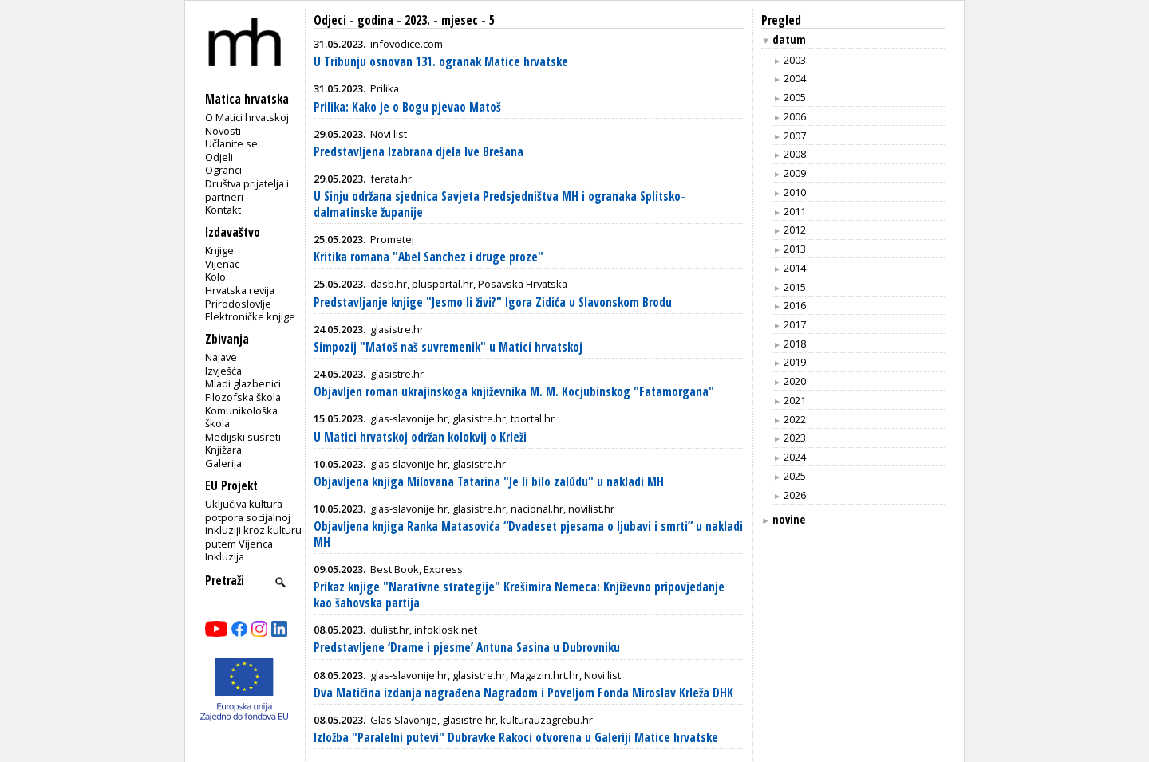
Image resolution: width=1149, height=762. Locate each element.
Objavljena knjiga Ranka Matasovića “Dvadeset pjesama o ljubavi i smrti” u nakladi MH (528, 534)
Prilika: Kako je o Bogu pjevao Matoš (407, 107)
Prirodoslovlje (238, 304)
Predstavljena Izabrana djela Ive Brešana (418, 151)
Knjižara (223, 449)
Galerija (223, 463)
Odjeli (219, 157)
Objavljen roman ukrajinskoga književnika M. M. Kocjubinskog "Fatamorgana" (514, 391)
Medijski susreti (243, 437)
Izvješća (223, 370)
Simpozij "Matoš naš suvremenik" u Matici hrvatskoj (448, 347)
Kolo (215, 276)
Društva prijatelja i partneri (247, 190)
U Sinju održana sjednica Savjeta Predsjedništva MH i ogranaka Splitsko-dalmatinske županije (499, 204)
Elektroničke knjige (250, 316)
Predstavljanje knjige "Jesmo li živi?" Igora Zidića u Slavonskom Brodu (493, 302)
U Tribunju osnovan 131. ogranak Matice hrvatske (441, 61)
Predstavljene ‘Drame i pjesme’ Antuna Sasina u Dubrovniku (467, 647)
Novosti (223, 131)
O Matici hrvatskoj (247, 117)
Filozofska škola (243, 397)
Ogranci (223, 170)
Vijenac (222, 264)
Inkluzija (224, 556)
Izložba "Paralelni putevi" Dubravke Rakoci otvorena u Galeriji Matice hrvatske (516, 737)
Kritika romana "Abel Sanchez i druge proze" (428, 257)
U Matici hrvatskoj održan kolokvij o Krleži (420, 437)
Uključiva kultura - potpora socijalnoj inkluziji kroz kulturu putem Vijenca (253, 524)
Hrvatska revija (239, 290)
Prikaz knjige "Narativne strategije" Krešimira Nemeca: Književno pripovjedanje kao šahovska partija (519, 595)
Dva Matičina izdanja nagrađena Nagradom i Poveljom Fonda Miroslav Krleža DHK (523, 693)
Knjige (219, 250)
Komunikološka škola (241, 417)
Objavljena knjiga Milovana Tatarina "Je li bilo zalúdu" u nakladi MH (489, 481)
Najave (221, 357)
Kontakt (223, 209)
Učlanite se (231, 143)
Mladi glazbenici (243, 383)
